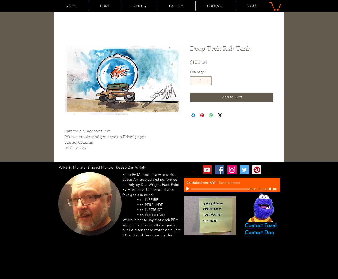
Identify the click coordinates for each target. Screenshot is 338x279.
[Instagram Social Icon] (232, 169)
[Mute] (270, 189)
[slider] (275, 189)
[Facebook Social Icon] (219, 169)
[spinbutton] (201, 81)
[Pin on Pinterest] (202, 115)
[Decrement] (194, 81)
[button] (275, 6)
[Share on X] (220, 115)
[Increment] (208, 81)
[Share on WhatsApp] (211, 115)
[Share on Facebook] (193, 115)
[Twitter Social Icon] (244, 169)
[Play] (188, 189)
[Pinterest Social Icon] (256, 169)
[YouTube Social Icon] (207, 169)
